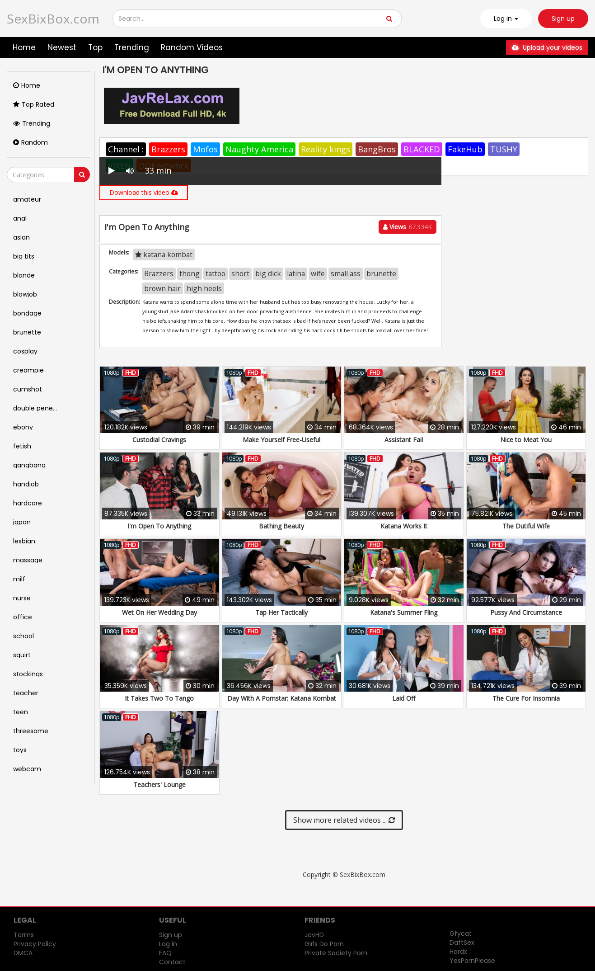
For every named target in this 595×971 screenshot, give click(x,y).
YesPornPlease (472, 960)
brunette (381, 273)
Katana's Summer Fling (403, 612)
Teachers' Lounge (159, 784)
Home (24, 47)
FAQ (165, 952)
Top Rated (33, 104)
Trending (131, 47)
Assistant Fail (403, 439)
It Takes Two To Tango (159, 698)
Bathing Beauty (281, 526)
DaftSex (462, 942)
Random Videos (192, 47)
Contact (172, 961)
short (240, 273)
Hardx (458, 951)
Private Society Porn (336, 952)
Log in (168, 943)
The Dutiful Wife (526, 526)
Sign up (563, 18)
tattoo (215, 273)
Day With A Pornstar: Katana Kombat (281, 698)
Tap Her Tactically (281, 612)
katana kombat (163, 254)
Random (30, 142)
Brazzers (168, 149)
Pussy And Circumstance (526, 612)
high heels (204, 288)
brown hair (162, 288)
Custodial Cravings (159, 439)
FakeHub (465, 149)
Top (95, 47)
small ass (346, 273)
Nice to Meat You (526, 439)
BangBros (377, 149)
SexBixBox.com (53, 18)
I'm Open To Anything (159, 526)
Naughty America (259, 149)
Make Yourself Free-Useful (281, 439)
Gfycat (461, 933)
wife (318, 273)
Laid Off (403, 698)
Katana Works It (403, 526)
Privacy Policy (35, 943)
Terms (24, 934)
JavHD (314, 934)
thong (189, 273)
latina (296, 273)
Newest (61, 47)
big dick (268, 273)
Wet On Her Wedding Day (159, 612)
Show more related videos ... (344, 820)
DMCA (23, 952)
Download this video (143, 192)
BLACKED (421, 149)
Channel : (126, 149)
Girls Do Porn (324, 943)
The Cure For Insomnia (526, 698)
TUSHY (503, 149)
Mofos (205, 149)
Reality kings (325, 149)
